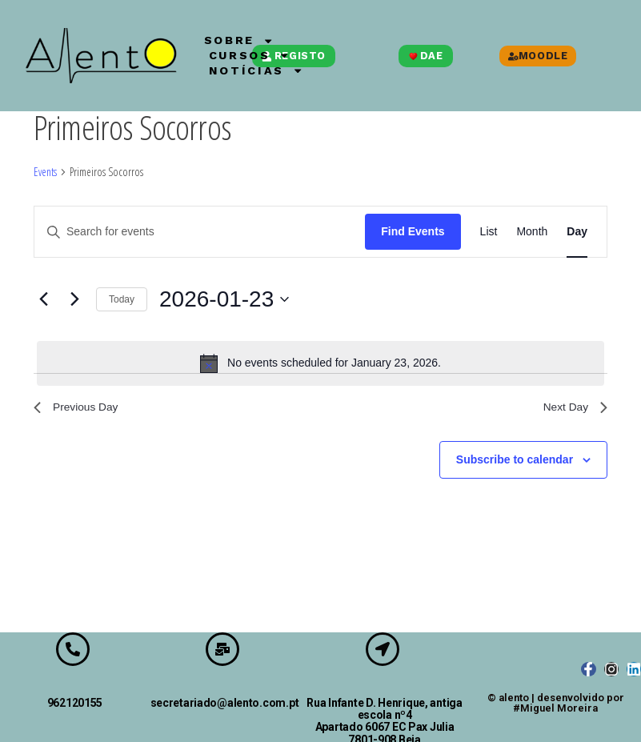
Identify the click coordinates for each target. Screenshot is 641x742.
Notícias (270, 72)
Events (45, 171)
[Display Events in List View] (489, 232)
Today (121, 299)
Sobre (249, 40)
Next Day (571, 409)
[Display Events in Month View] (531, 232)
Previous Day (81, 409)
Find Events (412, 231)
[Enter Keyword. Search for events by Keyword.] (199, 232)
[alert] (320, 363)
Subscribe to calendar (514, 464)
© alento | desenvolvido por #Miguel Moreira (555, 703)
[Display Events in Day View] (577, 232)
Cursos (263, 56)
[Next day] (74, 299)
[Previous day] (43, 299)
